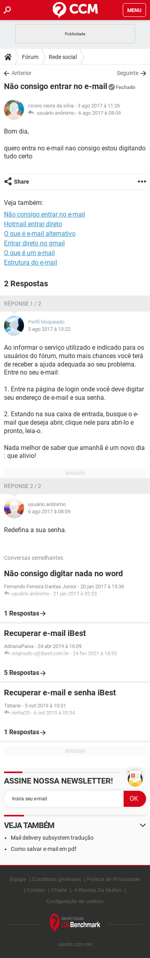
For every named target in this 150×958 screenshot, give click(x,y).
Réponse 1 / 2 (22, 303)
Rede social (63, 57)
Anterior (22, 73)
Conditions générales (56, 879)
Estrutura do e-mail (30, 262)
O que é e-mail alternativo (40, 233)
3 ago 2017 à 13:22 (49, 329)
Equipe (18, 879)
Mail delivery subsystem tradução (52, 837)
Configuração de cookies (75, 901)
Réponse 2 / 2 (22, 486)
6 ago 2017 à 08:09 (99, 113)
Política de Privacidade (113, 879)
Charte (59, 890)
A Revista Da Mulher (98, 890)
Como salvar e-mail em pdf (43, 849)
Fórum (30, 57)
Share (21, 181)
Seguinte (127, 73)
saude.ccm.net (75, 944)
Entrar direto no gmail (34, 243)
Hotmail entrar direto (33, 224)
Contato (36, 890)
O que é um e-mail (29, 253)
